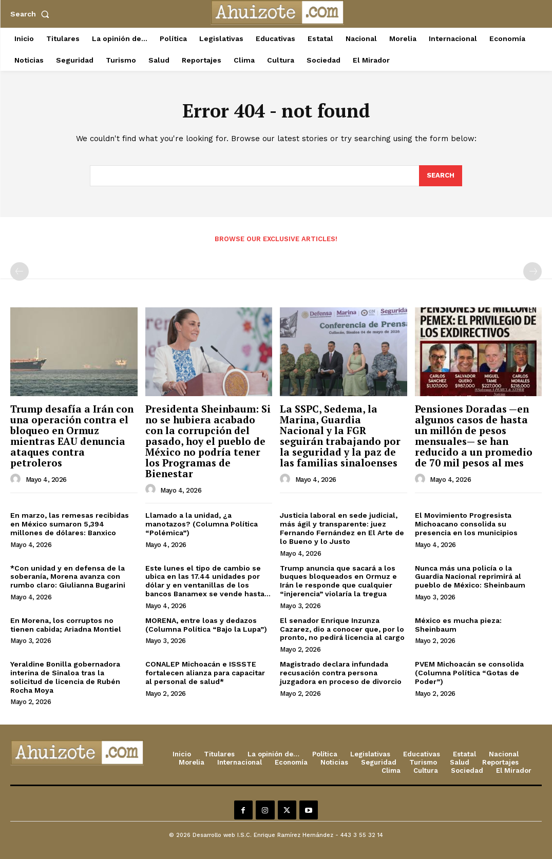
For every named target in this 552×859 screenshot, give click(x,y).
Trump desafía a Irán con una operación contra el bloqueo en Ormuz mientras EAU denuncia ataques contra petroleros (72, 435)
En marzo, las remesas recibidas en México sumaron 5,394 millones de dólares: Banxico (69, 524)
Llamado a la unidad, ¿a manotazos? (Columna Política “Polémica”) (201, 524)
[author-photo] (17, 479)
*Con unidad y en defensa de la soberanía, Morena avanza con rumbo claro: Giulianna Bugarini (67, 577)
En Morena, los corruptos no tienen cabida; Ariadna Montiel (65, 624)
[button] (31, 14)
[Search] (440, 176)
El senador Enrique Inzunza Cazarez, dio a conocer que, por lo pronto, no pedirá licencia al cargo (342, 629)
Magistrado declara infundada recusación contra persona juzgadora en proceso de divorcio (341, 673)
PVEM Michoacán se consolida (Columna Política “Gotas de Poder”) (469, 673)
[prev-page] (19, 271)
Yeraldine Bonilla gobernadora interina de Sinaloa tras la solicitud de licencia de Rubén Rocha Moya (65, 677)
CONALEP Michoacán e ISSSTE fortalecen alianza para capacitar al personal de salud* (205, 673)
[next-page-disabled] (532, 271)
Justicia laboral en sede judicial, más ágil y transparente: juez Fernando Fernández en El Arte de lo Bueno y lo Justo (342, 528)
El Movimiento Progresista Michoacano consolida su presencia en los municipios (466, 524)
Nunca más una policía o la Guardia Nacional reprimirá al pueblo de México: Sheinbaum (470, 577)
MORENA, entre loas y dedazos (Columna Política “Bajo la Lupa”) (206, 624)
